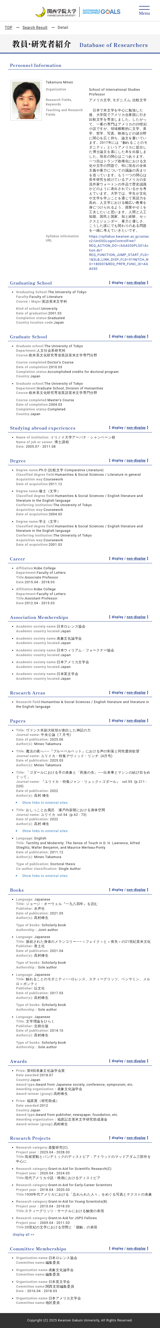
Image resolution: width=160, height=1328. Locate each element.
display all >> (24, 1234)
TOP (8, 27)
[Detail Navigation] (144, 11)
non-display (136, 283)
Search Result (35, 27)
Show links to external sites (42, 803)
